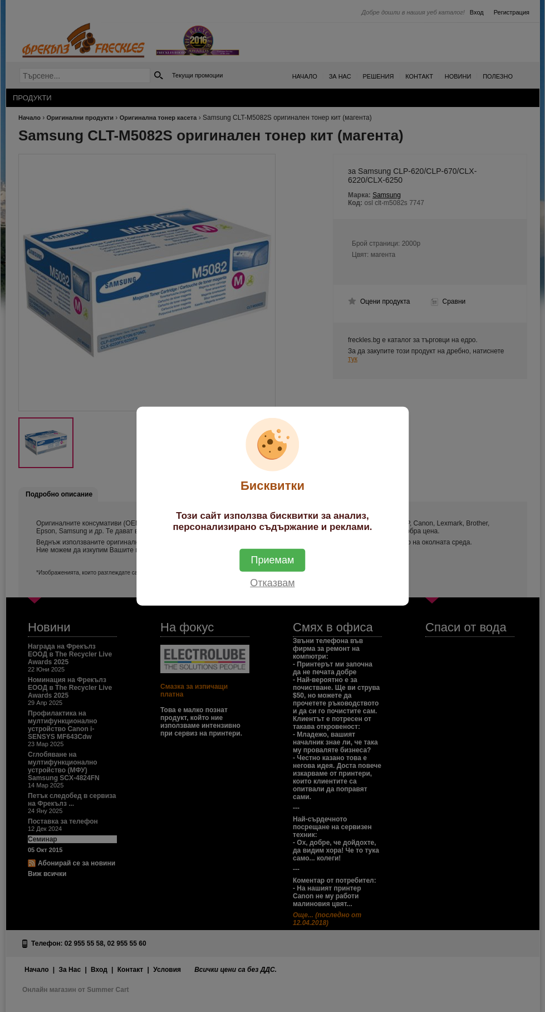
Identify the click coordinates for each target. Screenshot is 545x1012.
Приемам (272, 559)
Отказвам (272, 582)
